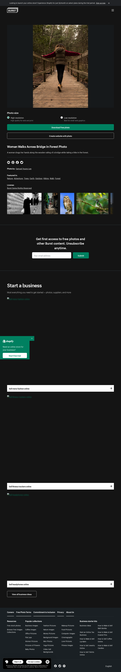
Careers (10, 611)
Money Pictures (49, 633)
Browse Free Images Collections (14, 630)
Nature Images (48, 629)
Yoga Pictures (48, 645)
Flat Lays (28, 637)
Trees (26, 178)
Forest (57, 178)
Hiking (46, 178)
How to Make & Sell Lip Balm (87, 640)
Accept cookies (34, 662)
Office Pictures (31, 633)
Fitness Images (67, 645)
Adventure (18, 178)
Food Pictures (67, 629)
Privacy (60, 611)
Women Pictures (31, 641)
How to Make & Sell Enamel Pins (105, 633)
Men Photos (47, 641)
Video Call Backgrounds (48, 650)
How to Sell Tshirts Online (87, 653)
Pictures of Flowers (32, 645)
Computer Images (68, 633)
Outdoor (38, 178)
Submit (81, 255)
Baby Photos (30, 649)
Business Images (31, 625)
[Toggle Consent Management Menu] (7, 662)
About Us (70, 611)
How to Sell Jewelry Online (87, 646)
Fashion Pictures (49, 625)
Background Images (50, 637)
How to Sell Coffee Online (105, 640)
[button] (7, 662)
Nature (10, 178)
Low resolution (70, 117)
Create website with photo (60, 135)
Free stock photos (14, 625)
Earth (32, 178)
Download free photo (61, 127)
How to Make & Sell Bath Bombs (105, 626)
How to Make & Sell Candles (105, 646)
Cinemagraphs (67, 637)
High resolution (17, 117)
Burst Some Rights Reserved (19, 187)
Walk (52, 178)
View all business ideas (22, 594)
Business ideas (85, 625)
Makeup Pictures (68, 625)
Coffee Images (30, 629)
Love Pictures (67, 641)
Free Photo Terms (23, 611)
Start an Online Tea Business (87, 633)
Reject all (17, 662)
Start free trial (15, 355)
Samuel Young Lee (23, 168)
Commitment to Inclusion (44, 611)
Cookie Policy (43, 667)
